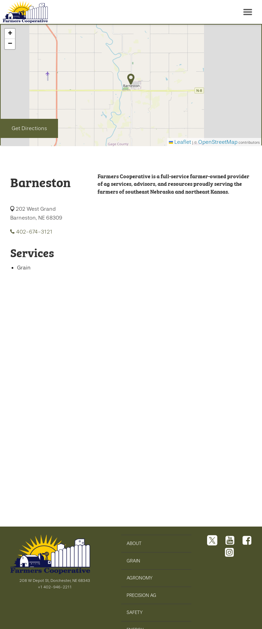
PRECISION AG (141, 595)
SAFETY (135, 612)
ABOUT (134, 543)
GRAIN (133, 560)
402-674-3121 (31, 232)
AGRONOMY (139, 578)
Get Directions (29, 128)
